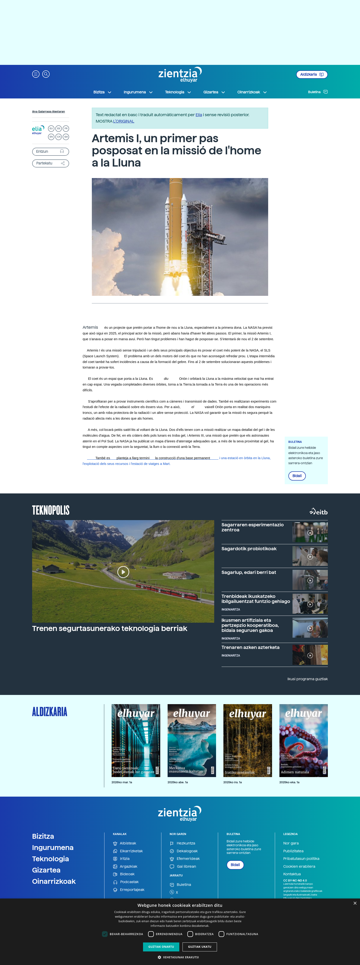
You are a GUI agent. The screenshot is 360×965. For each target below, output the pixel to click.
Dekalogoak (184, 851)
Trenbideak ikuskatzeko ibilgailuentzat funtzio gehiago (256, 598)
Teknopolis (51, 509)
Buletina (318, 91)
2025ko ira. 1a (232, 782)
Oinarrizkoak (54, 881)
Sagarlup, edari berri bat (249, 572)
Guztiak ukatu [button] (199, 947)
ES (58, 128)
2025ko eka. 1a (289, 782)
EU (51, 128)
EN (51, 136)
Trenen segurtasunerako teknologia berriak (109, 628)
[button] (35, 73)
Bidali (297, 476)
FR (66, 128)
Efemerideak (185, 858)
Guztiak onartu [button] (161, 947)
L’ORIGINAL (123, 121)
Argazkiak (125, 866)
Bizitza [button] (102, 92)
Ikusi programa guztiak (307, 679)
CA (58, 136)
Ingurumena (53, 847)
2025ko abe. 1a (178, 782)
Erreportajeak (128, 889)
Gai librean (183, 866)
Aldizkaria (312, 74)
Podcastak (126, 882)
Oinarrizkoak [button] (252, 92)
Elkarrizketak (128, 851)
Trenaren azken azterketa (251, 647)
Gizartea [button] (214, 92)
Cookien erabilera (299, 866)
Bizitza (43, 836)
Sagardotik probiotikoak (249, 548)
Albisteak (124, 843)
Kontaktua (292, 874)
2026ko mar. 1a (122, 782)
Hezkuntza (182, 843)
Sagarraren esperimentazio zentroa (253, 527)
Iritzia (121, 858)
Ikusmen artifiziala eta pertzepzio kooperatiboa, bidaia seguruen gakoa (250, 625)
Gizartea (46, 870)
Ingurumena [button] (138, 92)
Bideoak (124, 874)
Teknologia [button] (178, 92)
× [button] (355, 903)
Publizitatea (293, 851)
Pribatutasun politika (301, 858)
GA (66, 136)
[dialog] (180, 932)
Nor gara (291, 843)
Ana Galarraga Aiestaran (48, 111)
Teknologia (50, 859)
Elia (199, 114)
